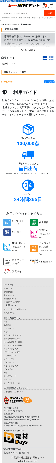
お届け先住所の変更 (12, 302)
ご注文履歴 (8, 292)
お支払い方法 (9, 313)
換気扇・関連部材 (12, 24)
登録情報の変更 (10, 299)
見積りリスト (9, 295)
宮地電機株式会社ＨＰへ (13, 392)
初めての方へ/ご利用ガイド (15, 309)
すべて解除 (49, 82)
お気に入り (8, 288)
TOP (2, 24)
